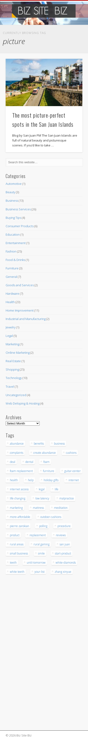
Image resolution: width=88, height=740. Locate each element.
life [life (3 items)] (56, 489)
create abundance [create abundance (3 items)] (44, 453)
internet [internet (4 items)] (74, 480)
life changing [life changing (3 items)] (17, 498)
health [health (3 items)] (14, 480)
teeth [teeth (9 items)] (13, 563)
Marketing (12, 344)
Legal (9, 336)
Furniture (12, 268)
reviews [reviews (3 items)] (61, 535)
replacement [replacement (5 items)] (38, 535)
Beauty (10, 192)
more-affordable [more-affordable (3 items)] (20, 517)
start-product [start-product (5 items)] (63, 553)
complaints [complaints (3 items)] (16, 453)
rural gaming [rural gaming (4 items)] (42, 544)
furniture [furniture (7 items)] (48, 471)
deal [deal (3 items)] (12, 462)
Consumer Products (20, 226)
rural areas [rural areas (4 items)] (16, 544)
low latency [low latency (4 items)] (42, 498)
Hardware (12, 293)
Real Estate (13, 361)
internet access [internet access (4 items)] (19, 489)
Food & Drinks (15, 260)
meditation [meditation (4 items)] (61, 508)
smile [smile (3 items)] (41, 553)
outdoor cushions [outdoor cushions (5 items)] (50, 517)
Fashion (11, 251)
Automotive (14, 184)
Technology (14, 378)
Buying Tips (13, 218)
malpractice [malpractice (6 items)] (66, 498)
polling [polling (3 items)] (43, 526)
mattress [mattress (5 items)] (38, 508)
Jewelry (10, 327)
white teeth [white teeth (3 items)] (17, 572)
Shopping (12, 369)
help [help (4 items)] (31, 480)
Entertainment (16, 243)
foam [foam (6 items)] (46, 462)
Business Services (18, 209)
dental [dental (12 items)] (29, 462)
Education (13, 234)
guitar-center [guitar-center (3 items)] (72, 471)
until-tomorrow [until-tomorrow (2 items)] (36, 563)
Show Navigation (71, 42)
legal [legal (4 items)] (42, 489)
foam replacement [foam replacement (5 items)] (21, 471)
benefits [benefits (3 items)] (39, 444)
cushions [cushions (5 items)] (71, 453)
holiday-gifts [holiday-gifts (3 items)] (51, 480)
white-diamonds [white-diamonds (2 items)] (66, 563)
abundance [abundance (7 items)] (17, 444)
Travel (10, 386)
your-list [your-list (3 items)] (39, 572)
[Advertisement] (20, 653)
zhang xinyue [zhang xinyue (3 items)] (63, 572)
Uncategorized (16, 395)
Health (10, 302)
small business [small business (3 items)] (19, 553)
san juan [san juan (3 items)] (65, 544)
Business (12, 200)
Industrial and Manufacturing (26, 319)
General (11, 277)
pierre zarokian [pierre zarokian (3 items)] (19, 526)
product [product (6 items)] (14, 535)
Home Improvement (20, 310)
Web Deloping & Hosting (22, 403)
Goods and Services (20, 285)
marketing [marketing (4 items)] (16, 508)
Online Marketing (18, 352)
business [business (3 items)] (59, 444)
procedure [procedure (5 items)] (64, 526)
